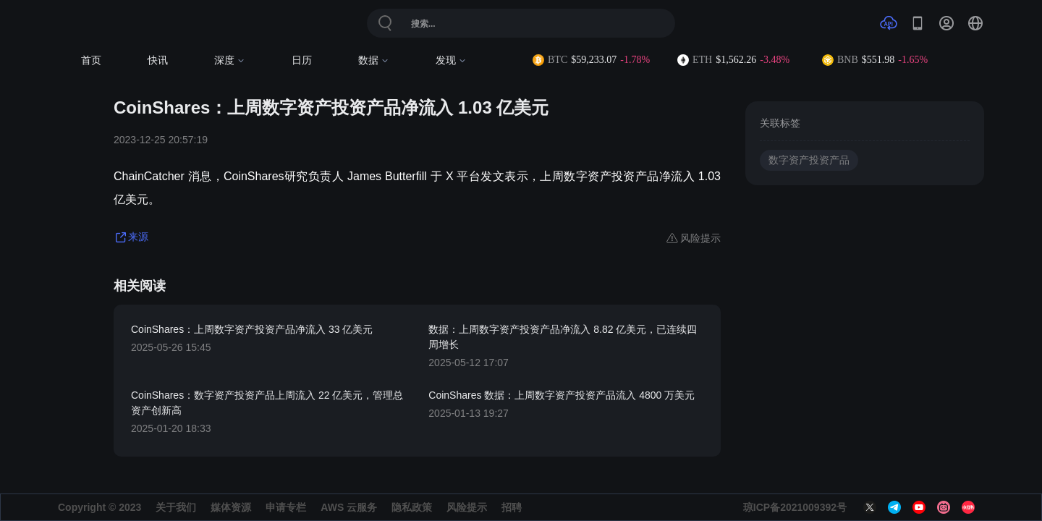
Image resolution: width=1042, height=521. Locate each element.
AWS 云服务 (349, 507)
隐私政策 (411, 507)
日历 (302, 60)
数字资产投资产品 (809, 160)
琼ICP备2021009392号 (795, 507)
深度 (229, 60)
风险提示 (466, 507)
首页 (91, 60)
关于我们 (176, 507)
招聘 (511, 507)
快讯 (158, 60)
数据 (373, 60)
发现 (451, 60)
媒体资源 (231, 507)
